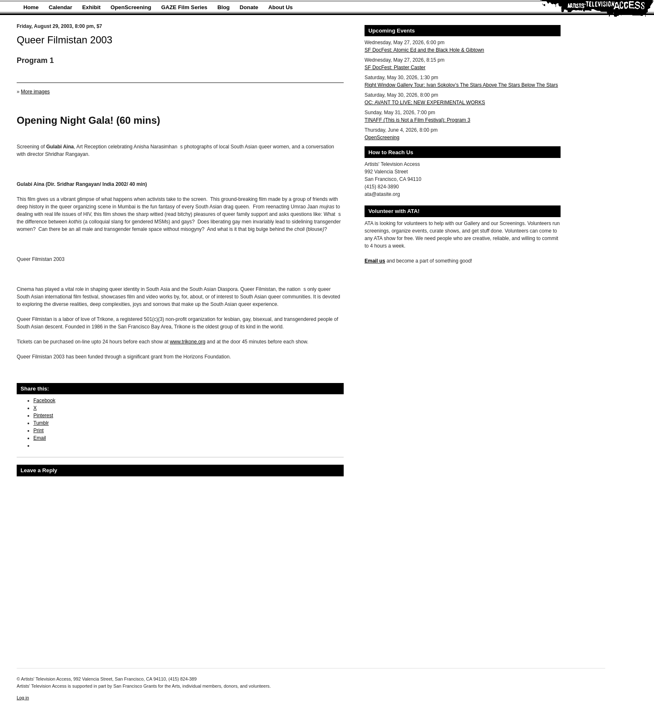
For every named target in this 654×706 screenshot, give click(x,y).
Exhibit (91, 7)
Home (31, 7)
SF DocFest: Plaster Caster (395, 67)
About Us (280, 7)
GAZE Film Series (184, 7)
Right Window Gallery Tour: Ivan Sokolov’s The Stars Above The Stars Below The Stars (461, 85)
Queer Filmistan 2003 (64, 39)
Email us (375, 261)
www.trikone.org (187, 342)
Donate (249, 7)
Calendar (60, 7)
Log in (23, 697)
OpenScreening (131, 7)
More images (35, 92)
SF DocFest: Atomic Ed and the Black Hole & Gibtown (424, 50)
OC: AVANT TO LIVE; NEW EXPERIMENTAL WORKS (425, 102)
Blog (223, 7)
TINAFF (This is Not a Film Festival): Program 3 (417, 120)
